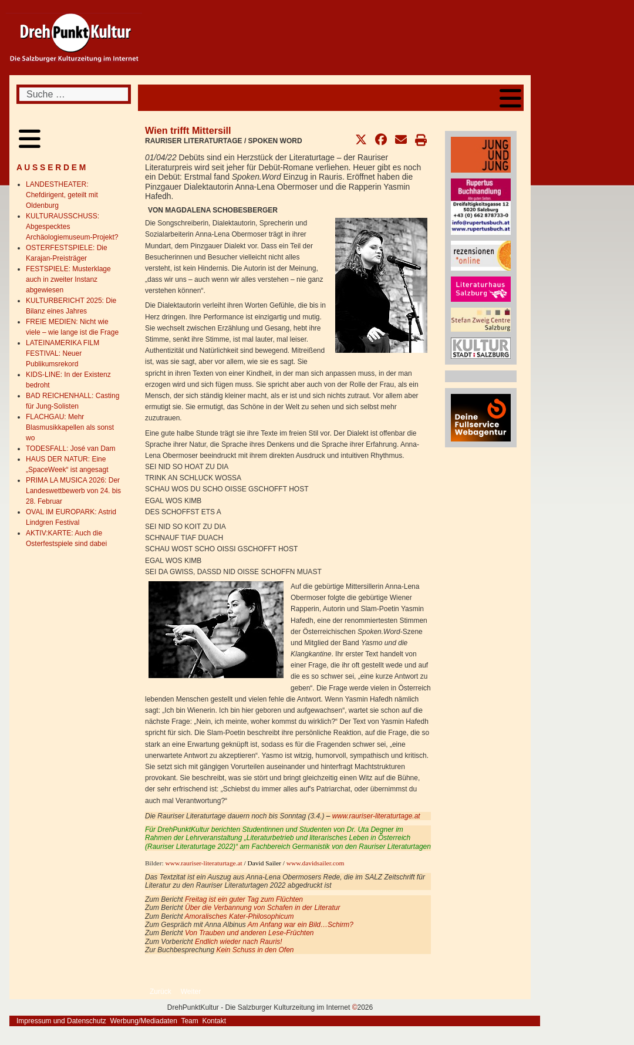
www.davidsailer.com (315, 863)
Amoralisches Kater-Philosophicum (239, 916)
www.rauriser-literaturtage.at (376, 816)
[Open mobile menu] (510, 98)
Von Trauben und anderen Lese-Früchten (249, 933)
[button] (361, 140)
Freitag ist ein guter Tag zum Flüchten (244, 899)
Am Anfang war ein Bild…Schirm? (300, 925)
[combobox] (73, 94)
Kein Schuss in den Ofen (255, 950)
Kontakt (214, 1021)
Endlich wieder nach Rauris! (238, 942)
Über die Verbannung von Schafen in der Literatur (262, 908)
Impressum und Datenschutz (61, 1021)
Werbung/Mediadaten (143, 1021)
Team (189, 1021)
